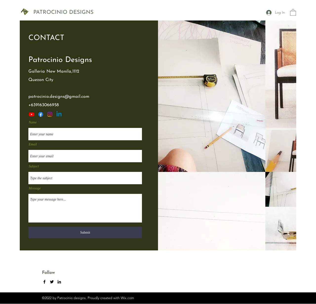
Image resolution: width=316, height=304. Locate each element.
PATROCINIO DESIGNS (63, 12)
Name (33, 122)
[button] (293, 12)
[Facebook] (41, 114)
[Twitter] (50, 114)
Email (33, 144)
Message (35, 188)
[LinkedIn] (59, 114)
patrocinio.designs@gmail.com (58, 96)
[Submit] (85, 232)
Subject (34, 166)
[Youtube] (31, 114)
